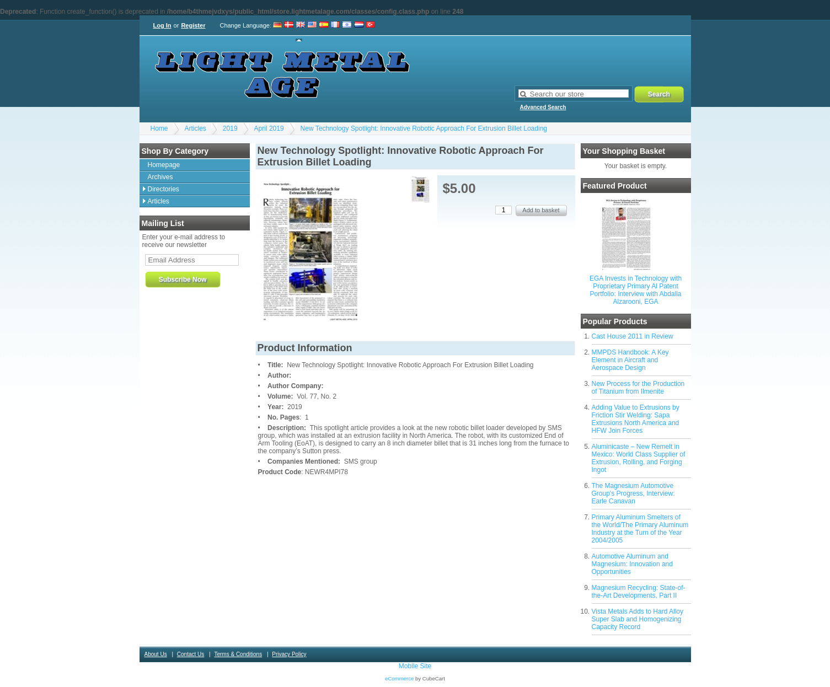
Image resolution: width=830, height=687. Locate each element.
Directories (163, 189)
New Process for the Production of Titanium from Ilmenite (638, 387)
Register (193, 25)
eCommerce (399, 678)
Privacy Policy (289, 654)
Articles (195, 128)
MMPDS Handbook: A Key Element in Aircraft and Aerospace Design (630, 360)
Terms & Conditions (238, 654)
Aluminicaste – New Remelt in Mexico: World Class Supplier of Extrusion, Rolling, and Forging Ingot (639, 458)
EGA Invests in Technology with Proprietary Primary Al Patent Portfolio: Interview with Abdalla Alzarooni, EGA (636, 290)
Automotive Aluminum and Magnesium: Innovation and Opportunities (632, 564)
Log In (162, 25)
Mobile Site (415, 666)
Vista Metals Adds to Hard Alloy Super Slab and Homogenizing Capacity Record (638, 619)
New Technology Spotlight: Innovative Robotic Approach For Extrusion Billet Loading (424, 128)
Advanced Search (543, 107)
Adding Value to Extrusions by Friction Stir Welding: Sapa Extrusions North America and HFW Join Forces (635, 419)
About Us (155, 654)
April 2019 (269, 128)
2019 (230, 128)
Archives (160, 177)
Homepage (164, 165)
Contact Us (190, 654)
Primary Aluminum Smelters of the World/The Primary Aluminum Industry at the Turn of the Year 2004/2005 (640, 528)
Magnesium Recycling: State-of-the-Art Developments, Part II (639, 591)
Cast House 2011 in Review (632, 336)
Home (159, 128)
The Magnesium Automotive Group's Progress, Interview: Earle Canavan (633, 493)
